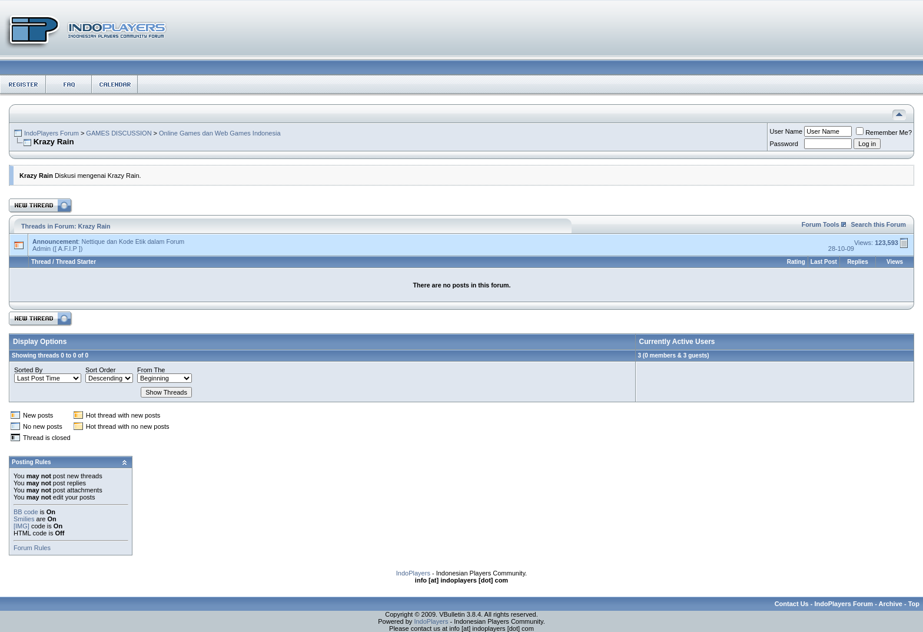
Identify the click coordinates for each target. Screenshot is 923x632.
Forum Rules (32, 547)
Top (913, 603)
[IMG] (21, 526)
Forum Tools (820, 224)
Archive (890, 603)
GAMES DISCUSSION (118, 133)
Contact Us (792, 603)
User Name (786, 131)
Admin (41, 248)
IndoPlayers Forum (51, 133)
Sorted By (28, 369)
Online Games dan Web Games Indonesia (219, 133)
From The (151, 369)
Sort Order (100, 369)
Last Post (824, 262)
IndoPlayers (413, 573)
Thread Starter (76, 262)
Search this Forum (878, 224)
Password (784, 143)
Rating (796, 262)
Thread (41, 262)
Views (894, 262)
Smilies (24, 518)
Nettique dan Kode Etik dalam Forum (132, 241)
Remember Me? (884, 132)
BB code (26, 511)
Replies (857, 262)
